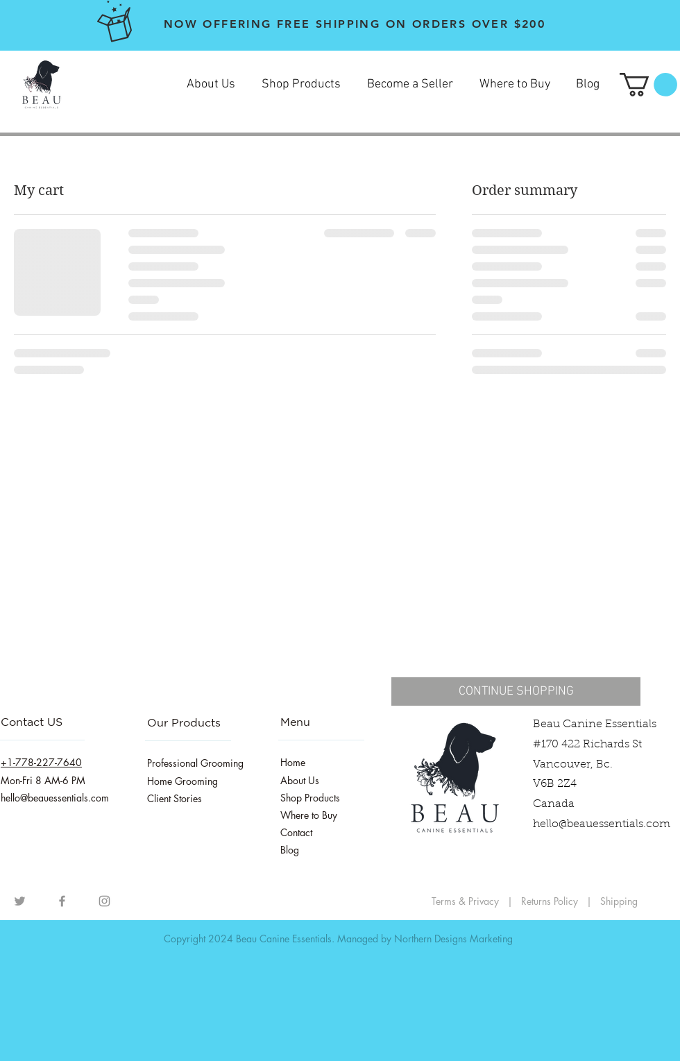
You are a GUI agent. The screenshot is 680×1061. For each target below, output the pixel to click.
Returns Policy (551, 901)
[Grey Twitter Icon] (19, 901)
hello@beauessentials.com (601, 824)
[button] (648, 84)
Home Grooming (182, 781)
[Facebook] (62, 901)
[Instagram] (104, 901)
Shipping (619, 901)
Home (292, 762)
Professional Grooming (195, 763)
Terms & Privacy (465, 901)
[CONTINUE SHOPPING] (515, 691)
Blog (289, 849)
